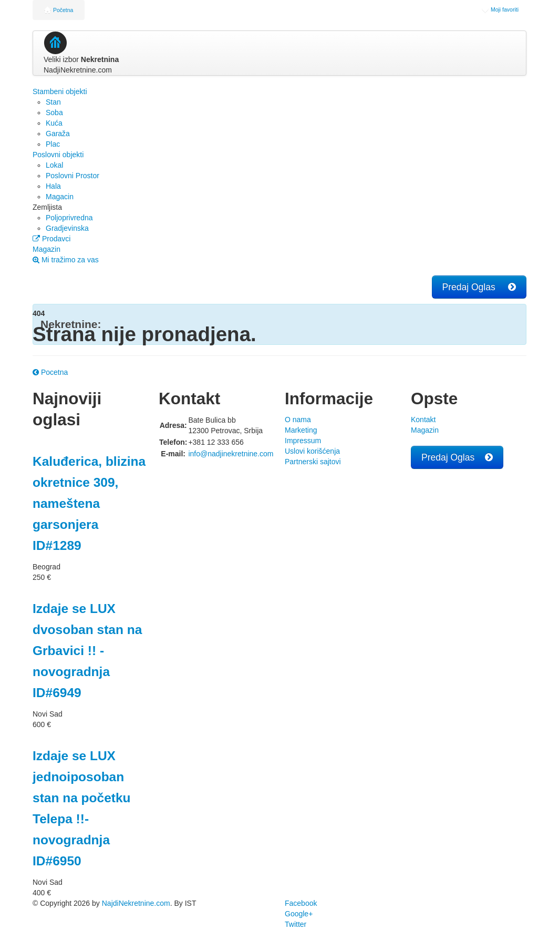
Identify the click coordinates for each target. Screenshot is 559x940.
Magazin (46, 249)
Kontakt (423, 419)
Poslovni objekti (58, 154)
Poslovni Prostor (72, 175)
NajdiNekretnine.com (136, 903)
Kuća (54, 123)
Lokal (54, 165)
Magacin (60, 196)
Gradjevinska (67, 228)
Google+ (299, 914)
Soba (54, 112)
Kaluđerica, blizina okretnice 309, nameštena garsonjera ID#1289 (89, 503)
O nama (298, 419)
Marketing (301, 430)
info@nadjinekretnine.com (230, 453)
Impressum (303, 440)
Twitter (295, 924)
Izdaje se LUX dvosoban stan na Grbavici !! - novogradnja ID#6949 (87, 650)
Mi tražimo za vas (66, 260)
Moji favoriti (500, 9)
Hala (53, 186)
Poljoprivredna (69, 217)
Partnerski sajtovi (313, 461)
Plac (53, 144)
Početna (58, 10)
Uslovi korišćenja (312, 451)
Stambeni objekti (60, 91)
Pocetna (50, 372)
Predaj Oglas (479, 287)
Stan (53, 102)
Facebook (301, 903)
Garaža (58, 133)
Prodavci (51, 238)
